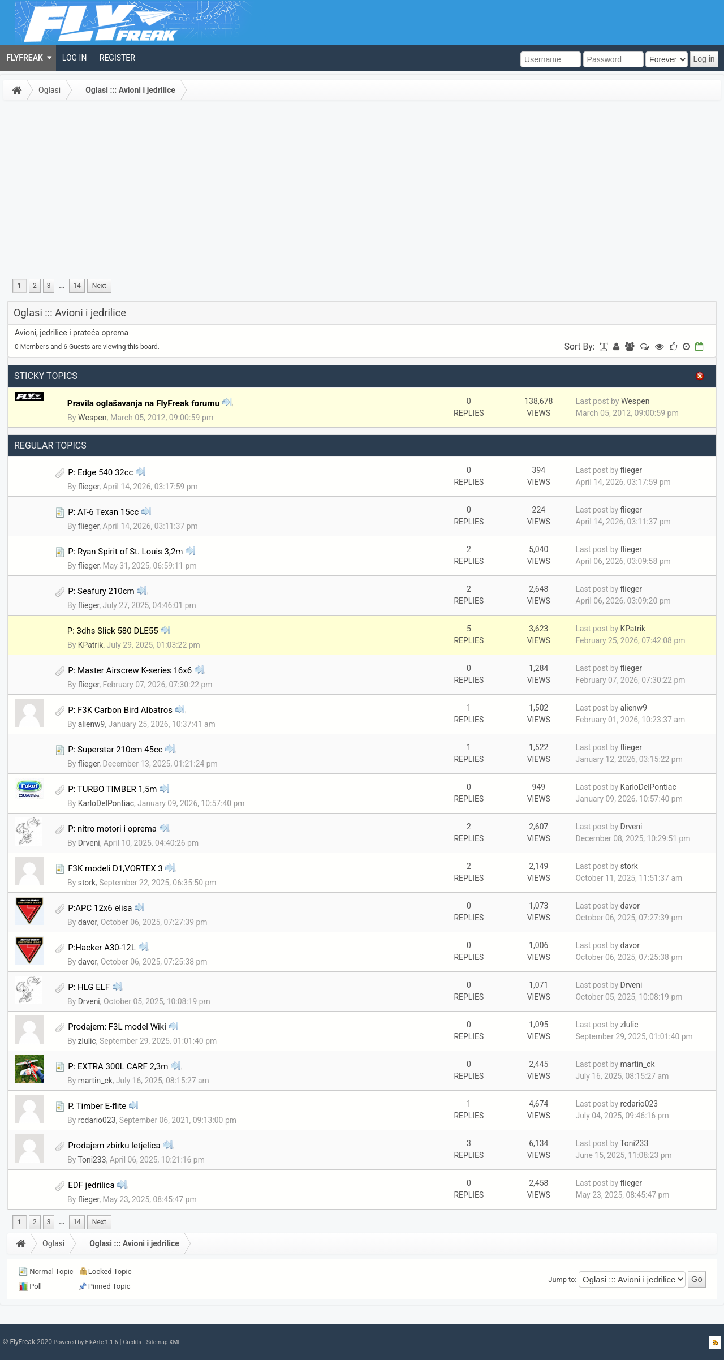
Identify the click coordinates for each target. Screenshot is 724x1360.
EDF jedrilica (91, 1185)
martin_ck (95, 1080)
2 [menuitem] (35, 286)
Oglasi (49, 89)
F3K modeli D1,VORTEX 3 (115, 868)
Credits (132, 1342)
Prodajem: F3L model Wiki (117, 1027)
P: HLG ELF (89, 987)
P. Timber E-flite (97, 1106)
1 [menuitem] (19, 286)
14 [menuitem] (76, 286)
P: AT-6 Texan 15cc (103, 512)
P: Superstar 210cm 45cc (115, 749)
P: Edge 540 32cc (100, 472)
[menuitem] (28, 58)
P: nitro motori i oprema (112, 829)
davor (87, 922)
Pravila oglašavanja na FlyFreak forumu (143, 403)
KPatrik (91, 644)
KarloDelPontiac (106, 803)
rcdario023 (97, 1120)
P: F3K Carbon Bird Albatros (120, 710)
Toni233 (91, 1159)
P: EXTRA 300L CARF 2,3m (118, 1066)
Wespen (92, 417)
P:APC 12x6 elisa (100, 908)
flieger (89, 486)
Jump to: (563, 1279)
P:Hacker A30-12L (102, 947)
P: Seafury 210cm (101, 591)
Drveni (89, 842)
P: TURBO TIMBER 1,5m (112, 789)
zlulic (87, 1040)
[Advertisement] (362, 189)
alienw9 (91, 724)
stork (87, 882)
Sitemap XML (163, 1342)
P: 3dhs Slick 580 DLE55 (112, 631)
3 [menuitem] (49, 286)
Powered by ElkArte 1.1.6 (86, 1342)
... (61, 286)
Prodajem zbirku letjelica (114, 1145)
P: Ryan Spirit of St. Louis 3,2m (125, 551)
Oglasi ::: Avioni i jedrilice (130, 89)
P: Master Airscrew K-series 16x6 (130, 670)
